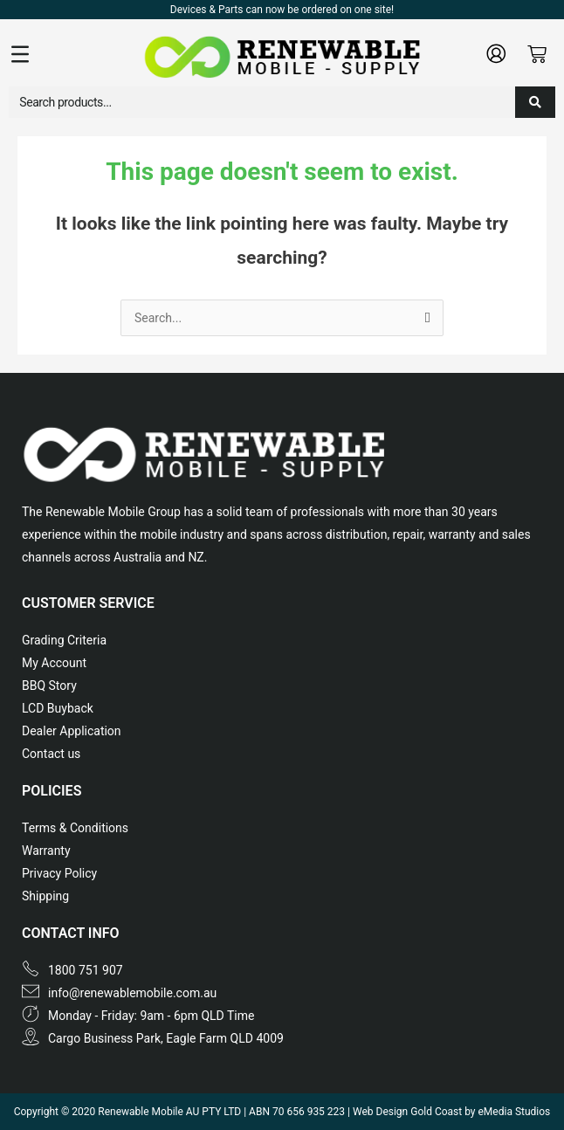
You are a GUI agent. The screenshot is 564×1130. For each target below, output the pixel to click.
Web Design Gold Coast (407, 1112)
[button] (75, 55)
